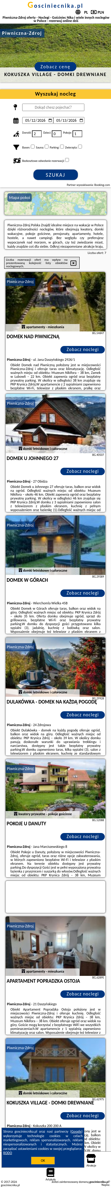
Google (76, 1131)
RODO (7, 1153)
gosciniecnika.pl (55, 5)
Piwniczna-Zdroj (20, 281)
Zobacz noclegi (83, 349)
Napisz (106, 1185)
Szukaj (55, 175)
